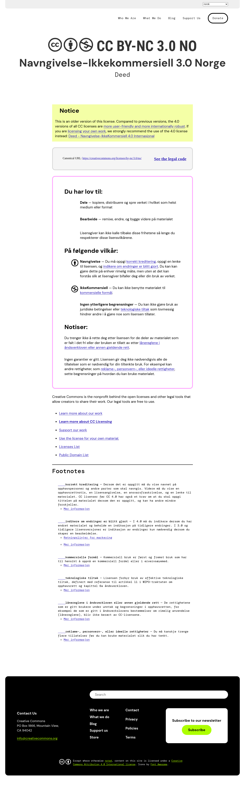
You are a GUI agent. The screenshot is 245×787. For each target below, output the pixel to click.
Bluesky (24, 749)
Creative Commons (34, 17)
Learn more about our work (80, 413)
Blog (172, 18)
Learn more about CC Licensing (85, 421)
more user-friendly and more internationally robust (144, 126)
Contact (132, 710)
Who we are (99, 710)
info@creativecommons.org (37, 738)
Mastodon (35, 749)
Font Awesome (159, 764)
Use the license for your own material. (89, 438)
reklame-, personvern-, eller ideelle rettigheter (137, 369)
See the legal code (170, 158)
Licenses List (69, 446)
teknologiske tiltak (135, 309)
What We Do (152, 18)
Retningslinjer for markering (88, 537)
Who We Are (127, 18)
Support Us (191, 18)
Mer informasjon (77, 509)
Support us (99, 730)
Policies (132, 728)
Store (94, 737)
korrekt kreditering (141, 261)
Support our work (73, 430)
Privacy (132, 719)
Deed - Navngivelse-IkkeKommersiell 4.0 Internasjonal (111, 136)
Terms (131, 737)
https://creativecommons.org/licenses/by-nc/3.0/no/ (112, 158)
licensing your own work (87, 131)
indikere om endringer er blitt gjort (130, 266)
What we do (99, 717)
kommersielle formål (96, 292)
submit (223, 694)
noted (108, 760)
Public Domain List (73, 455)
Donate (218, 18)
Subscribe (196, 730)
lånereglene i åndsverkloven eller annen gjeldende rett (112, 345)
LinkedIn (46, 749)
